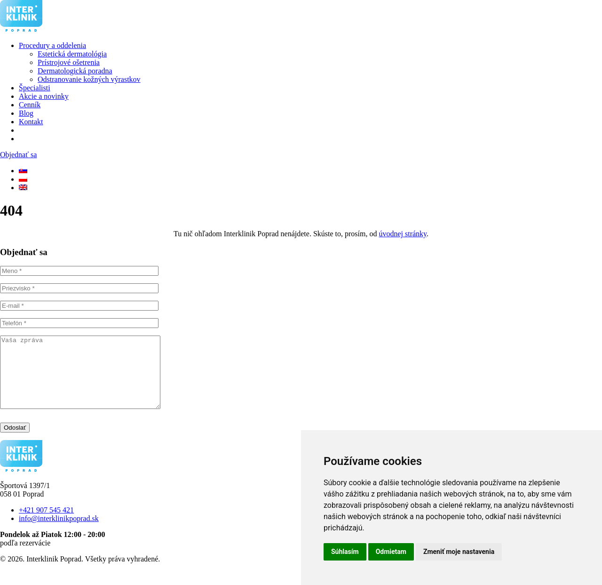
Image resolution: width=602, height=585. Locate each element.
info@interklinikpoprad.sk (59, 533)
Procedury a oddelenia (52, 45)
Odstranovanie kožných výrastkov (89, 79)
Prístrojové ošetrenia (69, 62)
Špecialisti (34, 88)
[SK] (23, 171)
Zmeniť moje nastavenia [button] (458, 551)
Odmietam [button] (391, 551)
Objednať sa (18, 155)
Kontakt (31, 122)
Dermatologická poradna (75, 71)
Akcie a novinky (44, 96)
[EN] (23, 188)
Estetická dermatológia (72, 54)
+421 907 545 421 (46, 524)
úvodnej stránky (403, 234)
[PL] (23, 179)
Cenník (29, 105)
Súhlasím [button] (345, 551)
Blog (26, 113)
